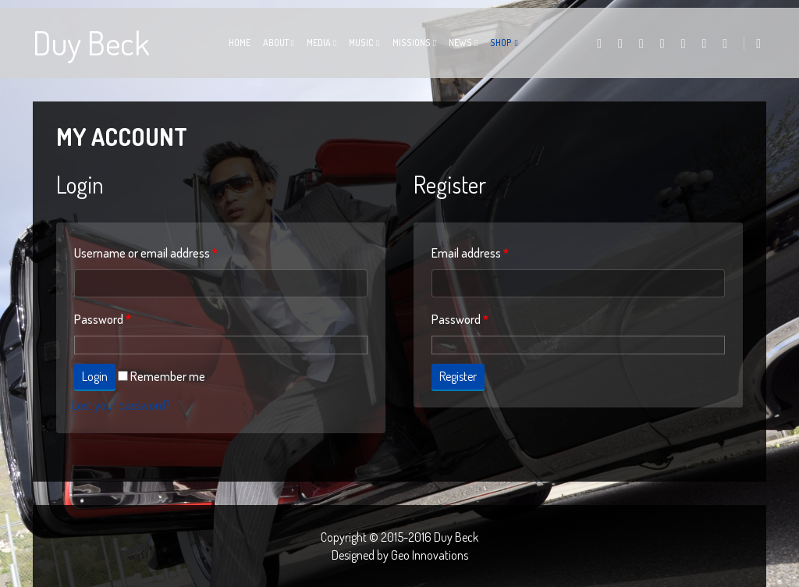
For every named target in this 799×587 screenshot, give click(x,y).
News (460, 42)
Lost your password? (121, 405)
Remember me (161, 376)
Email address (470, 253)
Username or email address (146, 253)
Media (319, 42)
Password (102, 319)
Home (239, 42)
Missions (411, 42)
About (276, 42)
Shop (501, 42)
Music (361, 42)
